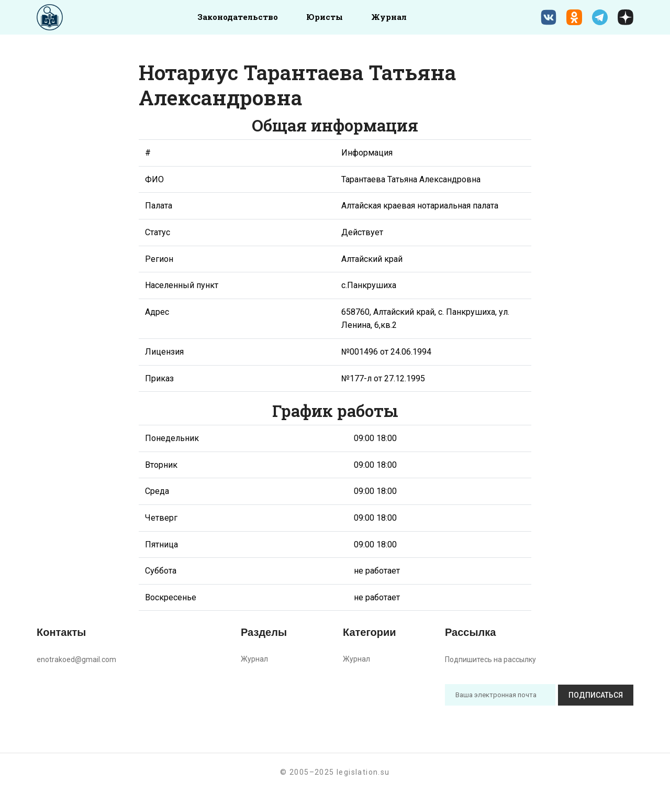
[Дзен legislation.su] (625, 17)
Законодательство (237, 17)
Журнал (389, 17)
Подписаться (595, 695)
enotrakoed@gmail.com (76, 659)
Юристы (324, 17)
